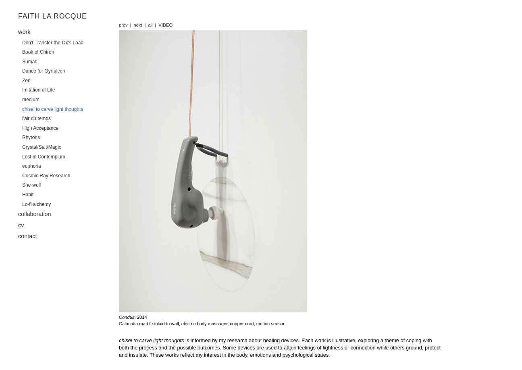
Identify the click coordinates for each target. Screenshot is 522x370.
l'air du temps (36, 118)
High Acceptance (40, 128)
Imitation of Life (38, 90)
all (150, 25)
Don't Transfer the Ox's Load (52, 43)
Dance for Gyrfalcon (43, 71)
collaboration (34, 214)
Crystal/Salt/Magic (41, 147)
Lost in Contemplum (43, 157)
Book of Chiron (38, 52)
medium (31, 99)
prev (123, 25)
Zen (26, 80)
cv (21, 225)
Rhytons (31, 137)
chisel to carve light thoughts (52, 109)
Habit (27, 194)
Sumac (29, 61)
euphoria (31, 166)
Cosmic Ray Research (46, 176)
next (138, 25)
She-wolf (31, 185)
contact (27, 236)
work (24, 32)
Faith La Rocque (52, 16)
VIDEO (165, 25)
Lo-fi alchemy (36, 204)
